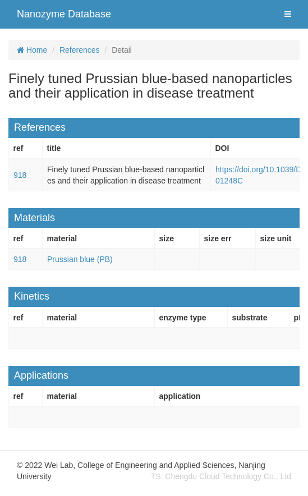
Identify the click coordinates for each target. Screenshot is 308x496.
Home (32, 49)
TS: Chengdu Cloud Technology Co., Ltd (221, 476)
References (79, 49)
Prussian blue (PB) (80, 259)
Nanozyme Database (64, 14)
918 (19, 175)
